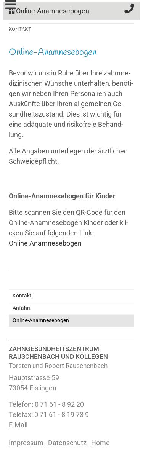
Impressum (26, 443)
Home (100, 443)
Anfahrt (22, 308)
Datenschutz (67, 443)
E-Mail (18, 425)
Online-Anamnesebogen (49, 11)
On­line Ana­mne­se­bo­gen (45, 243)
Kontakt (22, 295)
